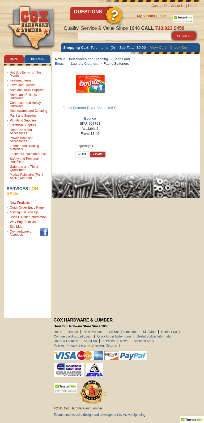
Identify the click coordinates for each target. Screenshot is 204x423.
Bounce (90, 118)
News (124, 341)
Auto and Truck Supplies (27, 90)
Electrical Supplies (23, 125)
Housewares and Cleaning (28, 111)
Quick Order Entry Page (27, 207)
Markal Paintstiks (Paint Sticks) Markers (26, 176)
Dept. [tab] (14, 58)
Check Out (178, 48)
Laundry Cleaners (84, 64)
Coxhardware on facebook (21, 233)
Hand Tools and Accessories (21, 131)
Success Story (144, 341)
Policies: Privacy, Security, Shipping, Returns (85, 345)
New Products (20, 203)
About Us (178, 6)
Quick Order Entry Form (114, 336)
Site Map (16, 227)
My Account (146, 16)
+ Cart (98, 154)
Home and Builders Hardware (23, 96)
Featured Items (20, 80)
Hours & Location (66, 341)
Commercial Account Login (73, 336)
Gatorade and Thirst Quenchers (24, 168)
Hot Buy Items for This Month (25, 74)
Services (17, 188)
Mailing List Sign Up (24, 212)
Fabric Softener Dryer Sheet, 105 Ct (89, 108)
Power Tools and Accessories (21, 139)
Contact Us (159, 6)
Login (162, 16)
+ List (82, 154)
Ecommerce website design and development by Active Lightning (100, 415)
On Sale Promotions (123, 332)
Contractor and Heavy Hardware (25, 104)
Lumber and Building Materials (24, 147)
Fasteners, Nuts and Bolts (28, 154)
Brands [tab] (37, 58)
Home (192, 6)
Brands (73, 332)
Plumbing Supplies (23, 120)
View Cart (158, 48)
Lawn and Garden (22, 85)
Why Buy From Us (23, 222)
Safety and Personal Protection (24, 160)
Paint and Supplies (23, 115)
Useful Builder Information (28, 217)
